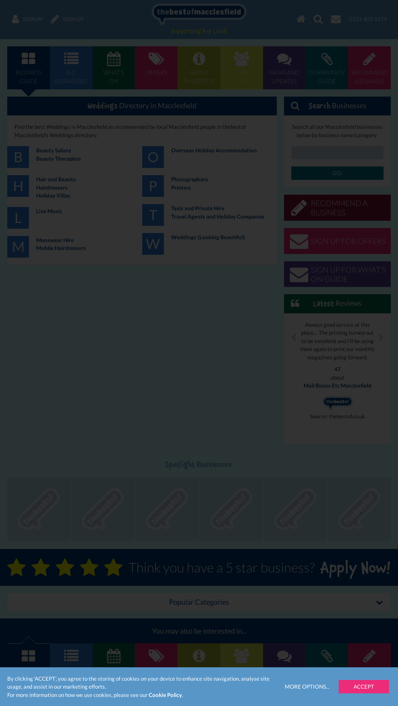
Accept (363, 686)
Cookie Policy (165, 695)
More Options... (307, 686)
